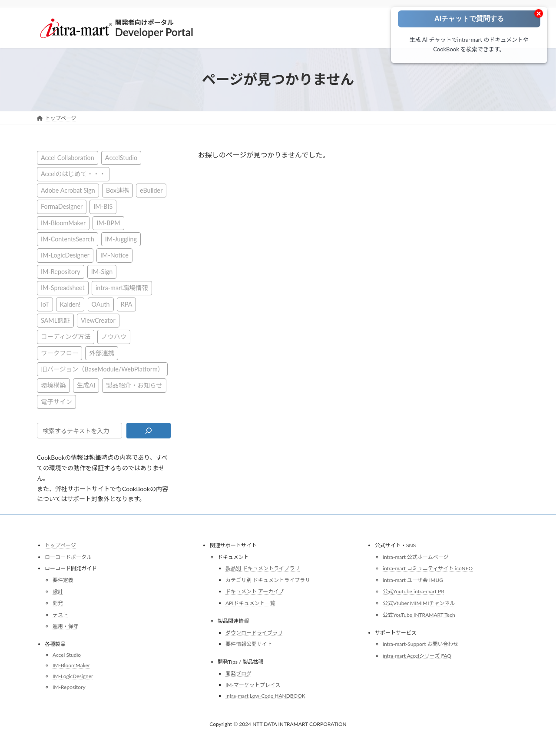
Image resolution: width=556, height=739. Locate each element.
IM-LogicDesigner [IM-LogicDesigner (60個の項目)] (65, 255)
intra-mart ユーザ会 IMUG (413, 580)
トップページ (60, 545)
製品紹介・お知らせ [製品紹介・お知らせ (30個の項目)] (134, 385)
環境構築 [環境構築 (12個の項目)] (53, 385)
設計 (58, 591)
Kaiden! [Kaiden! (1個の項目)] (70, 304)
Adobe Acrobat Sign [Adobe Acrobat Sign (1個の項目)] (68, 190)
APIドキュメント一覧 (250, 603)
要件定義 (63, 580)
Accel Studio (67, 655)
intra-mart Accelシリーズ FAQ (417, 655)
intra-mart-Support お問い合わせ (421, 644)
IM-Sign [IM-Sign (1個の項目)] (102, 271)
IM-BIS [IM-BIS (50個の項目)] (103, 206)
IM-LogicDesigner (73, 676)
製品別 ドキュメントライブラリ (262, 568)
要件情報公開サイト (248, 644)
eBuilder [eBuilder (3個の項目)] (151, 190)
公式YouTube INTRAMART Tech (419, 614)
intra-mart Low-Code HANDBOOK (265, 695)
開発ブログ (238, 673)
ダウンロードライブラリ (254, 632)
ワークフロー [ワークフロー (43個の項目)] (59, 352)
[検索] (148, 430)
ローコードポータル (68, 556)
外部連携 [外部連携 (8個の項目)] (101, 352)
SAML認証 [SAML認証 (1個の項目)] (55, 320)
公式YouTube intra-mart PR (413, 591)
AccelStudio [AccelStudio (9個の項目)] (121, 157)
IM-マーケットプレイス (253, 685)
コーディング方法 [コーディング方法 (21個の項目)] (65, 336)
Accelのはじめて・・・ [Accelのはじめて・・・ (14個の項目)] (73, 173)
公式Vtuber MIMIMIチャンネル (419, 603)
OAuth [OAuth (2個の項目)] (101, 304)
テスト (60, 614)
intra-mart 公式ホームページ (415, 556)
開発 (58, 603)
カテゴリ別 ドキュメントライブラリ (267, 580)
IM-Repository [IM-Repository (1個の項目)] (60, 271)
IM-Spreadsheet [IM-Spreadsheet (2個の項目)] (63, 287)
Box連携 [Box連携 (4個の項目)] (117, 190)
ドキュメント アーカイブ (254, 591)
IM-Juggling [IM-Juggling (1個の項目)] (121, 239)
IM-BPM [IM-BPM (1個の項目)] (108, 222)
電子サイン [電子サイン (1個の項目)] (56, 401)
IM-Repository (69, 686)
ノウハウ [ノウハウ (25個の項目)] (113, 336)
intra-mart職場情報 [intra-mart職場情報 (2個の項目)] (122, 287)
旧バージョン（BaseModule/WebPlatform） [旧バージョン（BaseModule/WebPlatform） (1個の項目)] (102, 369)
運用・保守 (66, 626)
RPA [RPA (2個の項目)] (126, 304)
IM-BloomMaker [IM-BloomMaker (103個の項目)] (63, 222)
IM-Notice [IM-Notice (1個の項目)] (114, 255)
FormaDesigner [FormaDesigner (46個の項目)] (62, 206)
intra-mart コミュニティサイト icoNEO (428, 568)
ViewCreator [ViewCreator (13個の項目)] (98, 320)
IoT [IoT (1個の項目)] (45, 304)
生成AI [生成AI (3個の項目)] (86, 385)
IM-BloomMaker (71, 665)
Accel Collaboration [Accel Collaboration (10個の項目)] (67, 157)
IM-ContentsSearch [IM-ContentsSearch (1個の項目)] (67, 239)
